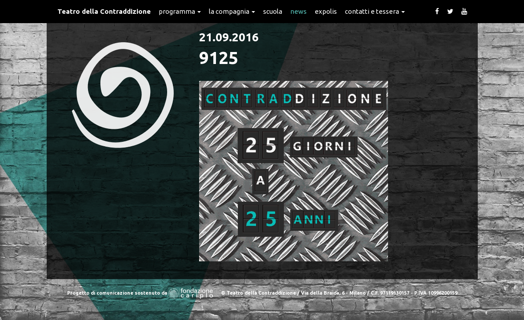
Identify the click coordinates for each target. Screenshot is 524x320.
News (298, 11)
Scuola (272, 11)
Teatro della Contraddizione (104, 11)
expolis (326, 11)
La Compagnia (232, 11)
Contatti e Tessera (375, 11)
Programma (180, 11)
